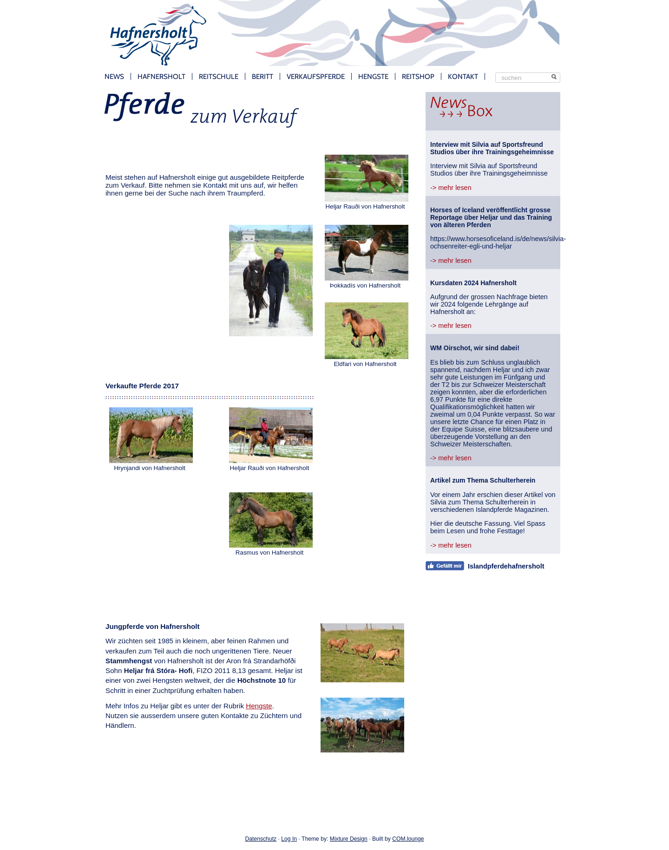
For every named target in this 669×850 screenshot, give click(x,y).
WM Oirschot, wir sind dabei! (474, 348)
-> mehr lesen (451, 187)
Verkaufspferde (316, 76)
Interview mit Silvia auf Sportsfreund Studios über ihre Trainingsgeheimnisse (492, 148)
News (114, 76)
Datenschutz (261, 839)
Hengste (373, 76)
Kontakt (463, 76)
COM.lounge (408, 839)
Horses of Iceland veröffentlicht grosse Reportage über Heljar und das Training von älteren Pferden (491, 217)
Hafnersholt (161, 76)
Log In (289, 839)
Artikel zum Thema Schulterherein (482, 480)
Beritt (262, 76)
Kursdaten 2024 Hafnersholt (473, 283)
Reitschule (218, 76)
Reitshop (418, 76)
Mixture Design (348, 839)
